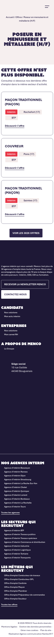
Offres (18, 17)
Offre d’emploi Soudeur (15, 598)
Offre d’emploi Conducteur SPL (19, 579)
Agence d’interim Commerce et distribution (24, 542)
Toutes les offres (9, 604)
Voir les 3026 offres (26, 233)
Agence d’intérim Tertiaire (16, 553)
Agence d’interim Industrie (16, 546)
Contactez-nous (15, 294)
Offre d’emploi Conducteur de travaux (22, 575)
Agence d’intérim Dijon (14, 475)
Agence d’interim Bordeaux (17, 498)
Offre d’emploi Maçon (14, 587)
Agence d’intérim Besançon (17, 467)
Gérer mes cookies (29, 630)
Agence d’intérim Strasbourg (17, 479)
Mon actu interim (12, 316)
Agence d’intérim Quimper (16, 491)
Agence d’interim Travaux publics (20, 534)
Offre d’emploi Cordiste (15, 583)
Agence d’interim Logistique (17, 549)
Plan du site (45, 630)
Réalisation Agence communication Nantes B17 (31, 633)
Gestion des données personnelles (35, 626)
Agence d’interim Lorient (15, 495)
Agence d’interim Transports (17, 557)
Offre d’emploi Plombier (15, 590)
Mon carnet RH (11, 334)
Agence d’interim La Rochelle (18, 502)
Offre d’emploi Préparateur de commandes (24, 594)
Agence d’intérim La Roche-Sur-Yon (20, 483)
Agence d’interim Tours (15, 506)
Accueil (10, 17)
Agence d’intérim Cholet (15, 487)
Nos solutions (10, 312)
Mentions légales (9, 626)
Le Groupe (9, 348)
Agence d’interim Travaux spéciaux (20, 538)
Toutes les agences (10, 512)
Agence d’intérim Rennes (16, 471)
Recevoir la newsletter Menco (25, 284)
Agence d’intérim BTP (14, 530)
